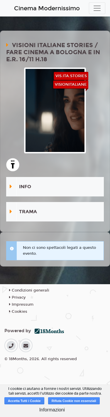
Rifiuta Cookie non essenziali (74, 401)
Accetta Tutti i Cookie (24, 401)
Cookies (18, 311)
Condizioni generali (29, 290)
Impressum (21, 304)
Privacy (17, 297)
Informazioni (52, 409)
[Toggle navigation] (97, 8)
